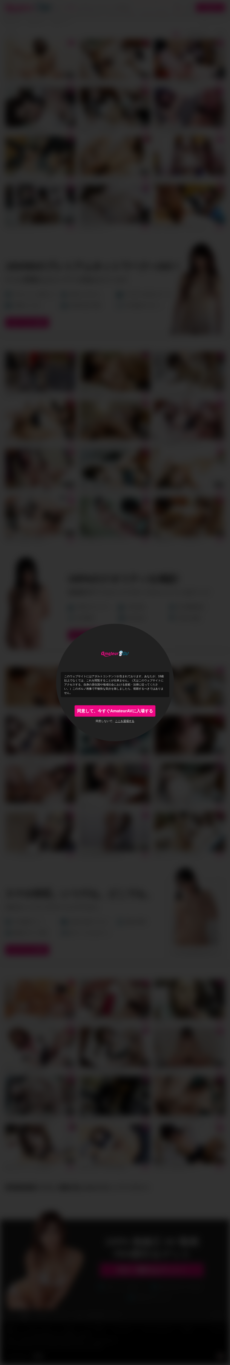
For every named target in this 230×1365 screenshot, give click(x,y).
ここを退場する (124, 721)
